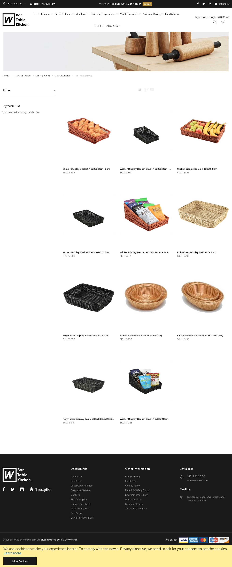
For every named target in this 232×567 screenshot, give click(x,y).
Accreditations (133, 499)
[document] (116, 556)
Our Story (76, 481)
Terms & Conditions (136, 508)
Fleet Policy (131, 481)
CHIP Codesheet (80, 508)
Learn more (12, 553)
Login (212, 17)
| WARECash (222, 17)
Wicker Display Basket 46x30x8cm (197, 168)
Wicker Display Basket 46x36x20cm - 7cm (144, 252)
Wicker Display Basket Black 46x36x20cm (144, 418)
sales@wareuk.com (44, 3)
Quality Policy (132, 485)
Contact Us (77, 476)
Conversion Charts (81, 504)
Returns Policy (132, 476)
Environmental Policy (136, 494)
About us (112, 26)
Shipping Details (134, 504)
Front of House (23, 75)
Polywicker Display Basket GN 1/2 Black (85, 335)
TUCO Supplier (79, 499)
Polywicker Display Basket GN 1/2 (196, 252)
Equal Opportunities (81, 485)
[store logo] (17, 20)
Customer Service (81, 490)
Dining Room (43, 75)
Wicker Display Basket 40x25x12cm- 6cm (86, 168)
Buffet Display (63, 75)
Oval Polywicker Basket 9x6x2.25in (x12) (200, 335)
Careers (75, 494)
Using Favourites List (82, 517)
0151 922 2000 (14, 3)
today (147, 3)
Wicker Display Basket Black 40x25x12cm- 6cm (146, 168)
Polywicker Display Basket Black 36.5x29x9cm (89, 418)
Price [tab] (6, 90)
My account (201, 17)
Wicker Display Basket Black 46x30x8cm (86, 252)
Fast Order (77, 513)
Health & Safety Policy (137, 490)
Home (6, 75)
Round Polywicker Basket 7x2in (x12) (141, 335)
